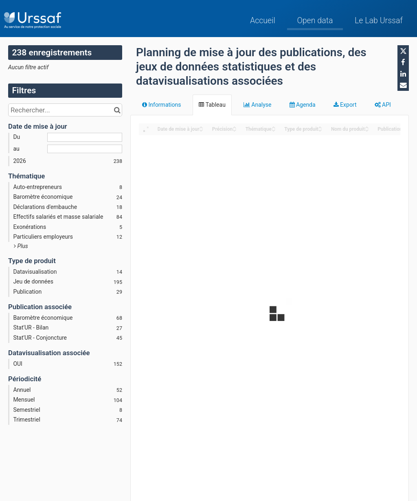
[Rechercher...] (65, 109)
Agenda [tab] (303, 104)
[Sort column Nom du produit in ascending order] (367, 126)
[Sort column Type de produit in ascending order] (320, 126)
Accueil (262, 20)
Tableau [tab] (212, 104)
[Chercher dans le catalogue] (117, 109)
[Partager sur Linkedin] (403, 73)
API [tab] (383, 104)
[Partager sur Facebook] (403, 62)
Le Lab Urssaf (379, 20)
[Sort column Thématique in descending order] (274, 129)
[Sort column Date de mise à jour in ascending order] (201, 126)
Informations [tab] (161, 104)
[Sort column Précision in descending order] (235, 129)
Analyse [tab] (258, 104)
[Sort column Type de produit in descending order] (320, 129)
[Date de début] (84, 137)
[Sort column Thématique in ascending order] (274, 126)
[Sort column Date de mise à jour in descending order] (201, 129)
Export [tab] (345, 104)
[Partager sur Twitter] (403, 51)
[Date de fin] (84, 149)
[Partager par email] (403, 85)
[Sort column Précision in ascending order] (235, 126)
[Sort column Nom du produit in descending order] (367, 129)
